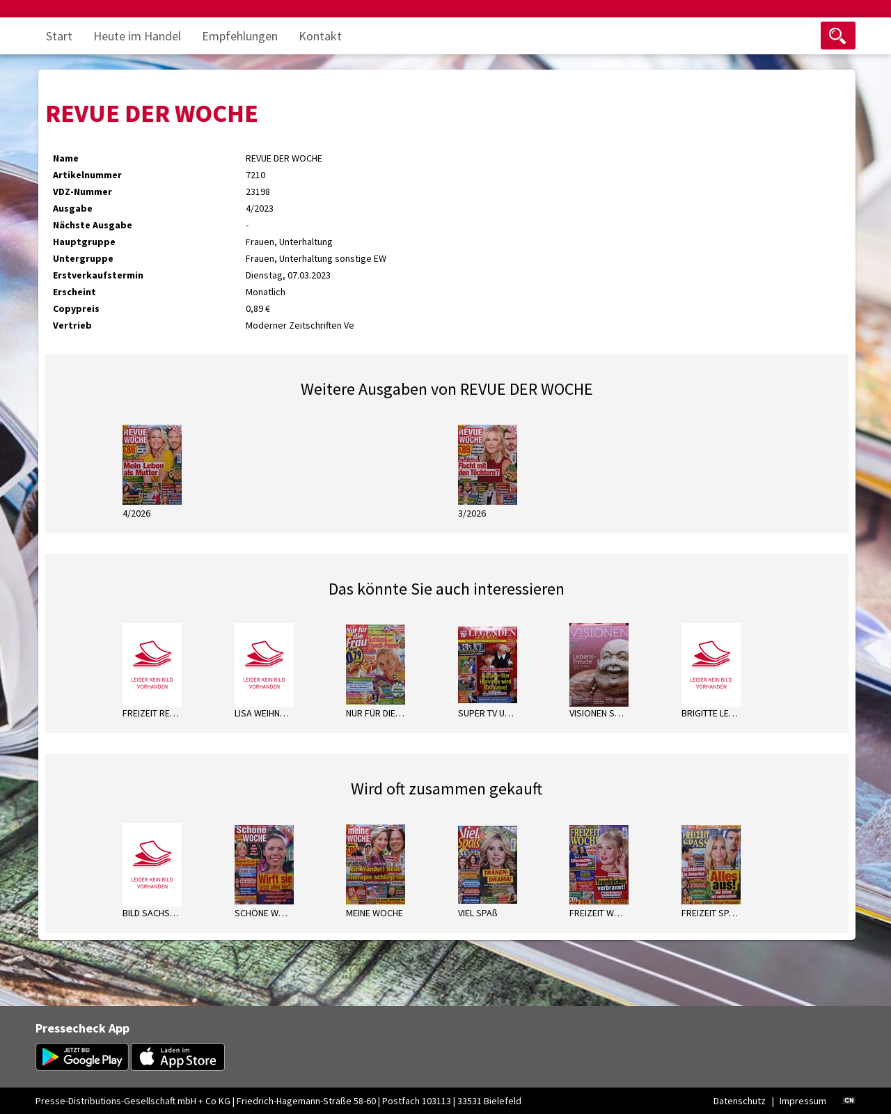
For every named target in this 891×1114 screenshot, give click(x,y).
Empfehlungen (240, 36)
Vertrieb (72, 325)
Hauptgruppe (84, 241)
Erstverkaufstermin (98, 275)
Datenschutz (739, 1101)
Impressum (803, 1101)
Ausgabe (73, 208)
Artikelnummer (87, 174)
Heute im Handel (137, 36)
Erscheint (74, 291)
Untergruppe (83, 258)
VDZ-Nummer (82, 191)
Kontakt (320, 36)
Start (59, 36)
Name (66, 158)
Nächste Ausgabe (92, 225)
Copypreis (76, 308)
